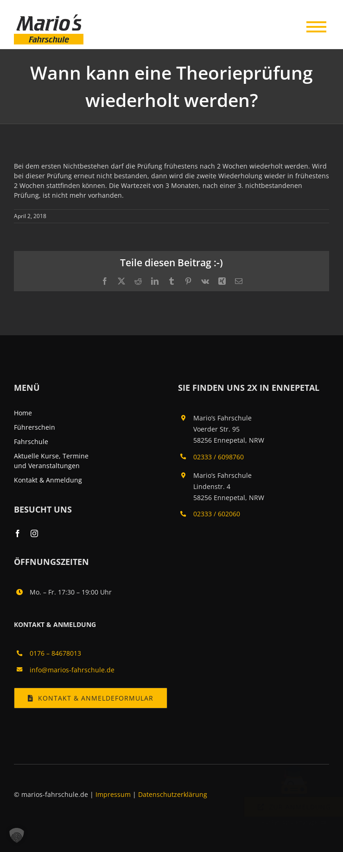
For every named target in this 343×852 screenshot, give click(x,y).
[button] (16, 835)
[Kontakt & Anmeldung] (90, 698)
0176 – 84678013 (55, 653)
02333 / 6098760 (218, 456)
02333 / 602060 (216, 513)
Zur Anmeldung (285, 806)
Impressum (114, 794)
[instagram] (34, 533)
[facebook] (17, 533)
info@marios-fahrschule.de (72, 669)
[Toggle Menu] (315, 24)
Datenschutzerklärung (172, 794)
